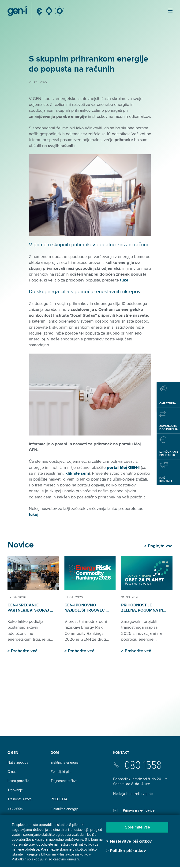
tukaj (33, 514)
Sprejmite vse (137, 827)
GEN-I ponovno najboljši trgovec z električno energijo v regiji (86, 613)
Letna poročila (18, 781)
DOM (55, 753)
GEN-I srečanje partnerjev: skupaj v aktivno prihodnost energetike (30, 613)
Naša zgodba (18, 762)
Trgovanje (15, 790)
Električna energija (65, 762)
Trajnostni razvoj (20, 799)
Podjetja (59, 799)
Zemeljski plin (61, 772)
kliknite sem (77, 473)
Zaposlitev (15, 808)
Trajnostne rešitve (64, 781)
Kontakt (121, 753)
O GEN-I (14, 753)
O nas (12, 772)
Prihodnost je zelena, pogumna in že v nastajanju (142, 610)
